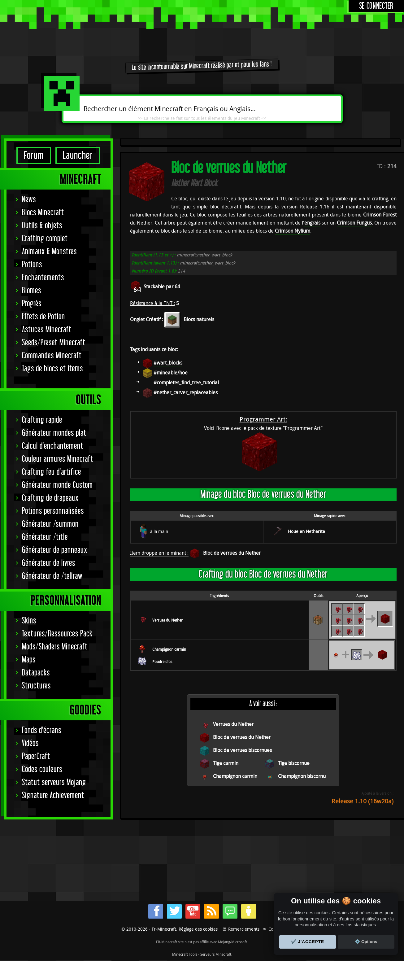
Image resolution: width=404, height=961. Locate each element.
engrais (312, 222)
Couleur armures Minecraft (57, 459)
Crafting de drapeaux (50, 498)
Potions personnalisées (53, 511)
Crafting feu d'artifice (51, 472)
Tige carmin (225, 763)
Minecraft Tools (184, 954)
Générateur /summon (50, 524)
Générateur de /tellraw (52, 576)
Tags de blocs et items (52, 368)
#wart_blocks (168, 362)
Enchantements (43, 277)
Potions (32, 264)
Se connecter (376, 6)
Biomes (31, 290)
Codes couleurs (42, 769)
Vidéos (30, 743)
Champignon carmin (169, 649)
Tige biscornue (294, 763)
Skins (29, 620)
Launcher (78, 155)
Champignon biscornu (302, 776)
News (29, 199)
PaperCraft (36, 756)
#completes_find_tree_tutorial (186, 382)
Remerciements (243, 929)
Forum (34, 155)
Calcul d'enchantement (52, 446)
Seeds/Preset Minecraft (53, 342)
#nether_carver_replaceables (186, 392)
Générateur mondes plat (54, 433)
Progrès (31, 303)
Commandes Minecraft (52, 355)
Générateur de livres (48, 563)
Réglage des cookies (198, 929)
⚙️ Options (366, 941)
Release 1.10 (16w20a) (362, 801)
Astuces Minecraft (47, 329)
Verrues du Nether (167, 620)
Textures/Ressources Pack (57, 633)
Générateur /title (45, 537)
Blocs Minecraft (43, 212)
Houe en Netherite (306, 531)
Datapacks (36, 672)
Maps (29, 659)
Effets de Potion (43, 316)
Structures (36, 685)
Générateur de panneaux (54, 550)
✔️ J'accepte (307, 941)
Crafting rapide (42, 420)
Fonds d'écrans (41, 730)
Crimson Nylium (292, 230)
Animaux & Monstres (49, 251)
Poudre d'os (162, 661)
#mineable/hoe (171, 372)
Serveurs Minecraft (215, 954)
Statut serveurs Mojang (54, 782)
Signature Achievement (53, 795)
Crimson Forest (380, 214)
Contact (275, 929)
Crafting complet (45, 238)
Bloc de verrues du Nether (232, 552)
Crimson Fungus (354, 222)
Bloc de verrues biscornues (242, 750)
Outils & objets (42, 225)
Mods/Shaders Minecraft (55, 646)
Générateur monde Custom (57, 485)
